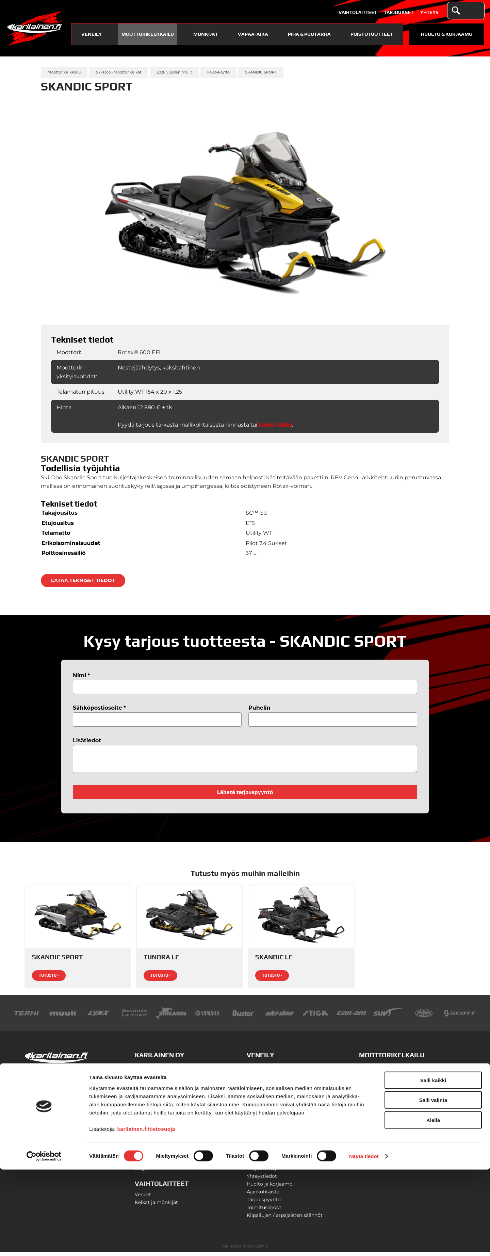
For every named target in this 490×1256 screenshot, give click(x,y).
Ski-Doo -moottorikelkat (118, 72)
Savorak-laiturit (265, 1148)
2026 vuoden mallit (174, 72)
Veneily (91, 34)
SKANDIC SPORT (261, 72)
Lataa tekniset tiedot (83, 580)
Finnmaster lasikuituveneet (279, 1086)
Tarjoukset (398, 12)
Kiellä (433, 1206)
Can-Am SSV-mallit (382, 1120)
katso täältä (275, 425)
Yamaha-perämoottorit (274, 1117)
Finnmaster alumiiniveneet (279, 1078)
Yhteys (429, 12)
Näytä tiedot (364, 1242)
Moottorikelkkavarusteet (388, 1086)
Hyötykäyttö (218, 72)
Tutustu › (49, 979)
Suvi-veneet (261, 1109)
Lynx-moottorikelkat (383, 1070)
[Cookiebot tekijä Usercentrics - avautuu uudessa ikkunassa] (44, 1243)
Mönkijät (205, 34)
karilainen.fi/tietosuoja (146, 1215)
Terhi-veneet (261, 1101)
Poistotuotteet (371, 34)
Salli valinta (433, 1186)
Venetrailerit (261, 1141)
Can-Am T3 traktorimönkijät (392, 1112)
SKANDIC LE (274, 961)
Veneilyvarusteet (266, 1125)
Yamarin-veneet (265, 1093)
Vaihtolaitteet (358, 12)
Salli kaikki (433, 1166)
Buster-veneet (263, 1070)
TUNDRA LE (161, 961)
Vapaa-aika (253, 34)
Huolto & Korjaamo (446, 34)
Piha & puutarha (309, 34)
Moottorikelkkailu (147, 34)
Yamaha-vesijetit (266, 1133)
